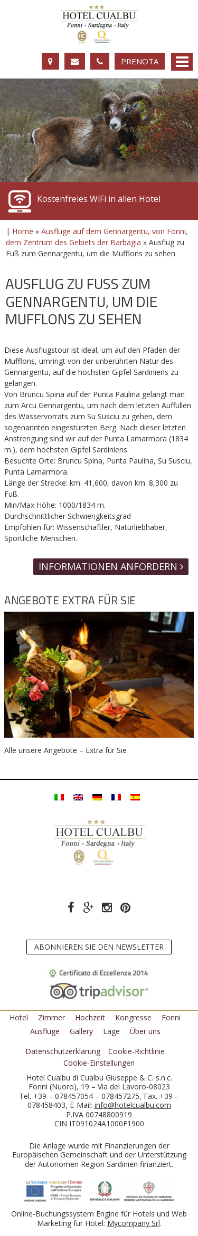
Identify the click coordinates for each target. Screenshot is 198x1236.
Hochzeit (90, 1017)
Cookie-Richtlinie (136, 1051)
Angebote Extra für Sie (70, 600)
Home (22, 231)
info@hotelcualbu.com (133, 1105)
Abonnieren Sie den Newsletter (99, 947)
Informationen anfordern (111, 566)
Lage (111, 1031)
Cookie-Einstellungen (99, 1063)
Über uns (145, 1031)
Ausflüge (45, 1031)
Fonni (171, 1017)
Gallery (81, 1031)
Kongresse (133, 1017)
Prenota (139, 61)
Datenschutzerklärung (62, 1051)
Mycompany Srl (133, 1223)
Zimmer (51, 1017)
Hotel (19, 1017)
